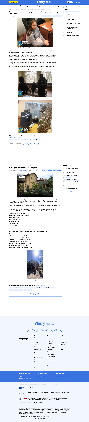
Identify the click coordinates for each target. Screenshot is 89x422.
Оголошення (64, 342)
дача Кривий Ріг (38, 287)
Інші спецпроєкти (51, 360)
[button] (35, 280)
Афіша (62, 337)
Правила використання (24, 373)
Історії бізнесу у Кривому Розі (51, 357)
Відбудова (50, 352)
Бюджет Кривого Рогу (51, 338)
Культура (36, 344)
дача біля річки (28, 289)
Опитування (50, 349)
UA (76, 2)
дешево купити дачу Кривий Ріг (16, 289)
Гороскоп (63, 344)
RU (79, 2)
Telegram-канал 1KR (40, 285)
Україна (36, 342)
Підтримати (13, 2)
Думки (35, 362)
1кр (18, 139)
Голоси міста (50, 354)
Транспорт (63, 340)
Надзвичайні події (37, 349)
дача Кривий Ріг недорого (49, 287)
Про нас (48, 6)
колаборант (36, 139)
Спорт (35, 352)
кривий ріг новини (28, 287)
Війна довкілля (51, 347)
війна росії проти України (26, 139)
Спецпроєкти (28, 6)
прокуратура (12, 139)
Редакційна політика (43, 373)
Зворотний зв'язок (61, 376)
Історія (19, 6)
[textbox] (71, 6)
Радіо (62, 349)
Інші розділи (57, 6)
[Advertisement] (35, 155)
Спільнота (36, 368)
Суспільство (37, 347)
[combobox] (71, 6)
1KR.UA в (48, 16)
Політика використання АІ (24, 379)
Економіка (36, 355)
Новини (11, 6)
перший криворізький (18, 287)
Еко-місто (50, 341)
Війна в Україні (38, 357)
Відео (62, 347)
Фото (35, 359)
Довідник (39, 6)
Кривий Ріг (37, 340)
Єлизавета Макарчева (23, 170)
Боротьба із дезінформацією (51, 344)
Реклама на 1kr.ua (60, 373)
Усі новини (71, 38)
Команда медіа (41, 376)
